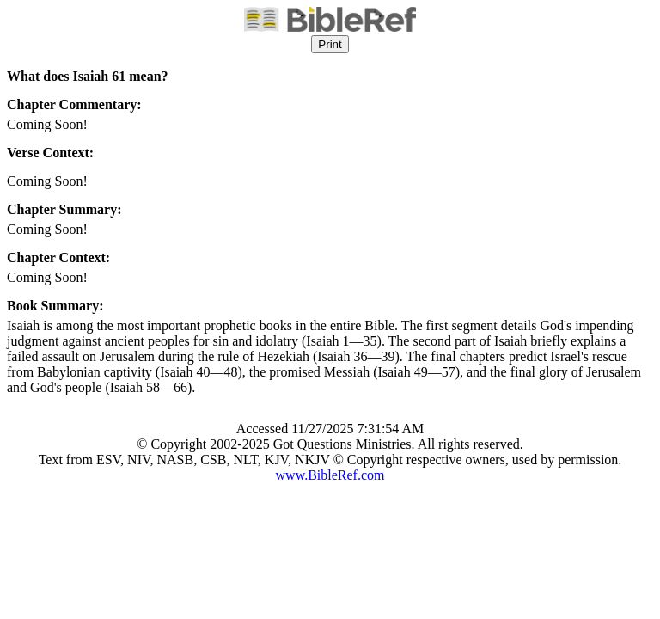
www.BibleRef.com (330, 475)
